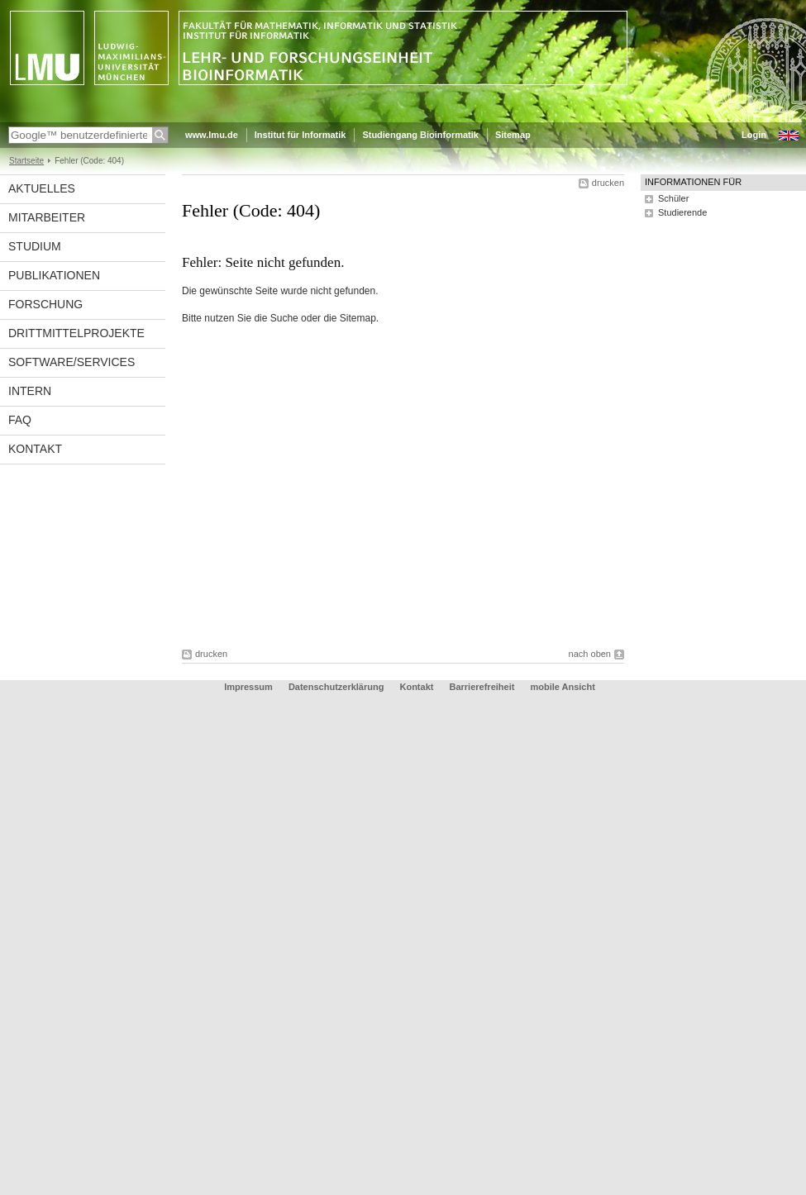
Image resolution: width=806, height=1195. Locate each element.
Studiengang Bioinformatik (420, 135)
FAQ (19, 419)
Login (754, 135)
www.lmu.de (211, 135)
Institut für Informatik (300, 135)
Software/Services (71, 362)
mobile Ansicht (562, 687)
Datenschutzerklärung (336, 687)
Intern (29, 391)
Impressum (248, 687)
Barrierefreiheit (483, 687)
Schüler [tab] (673, 198)
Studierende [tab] (682, 212)
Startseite (26, 160)
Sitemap (513, 135)
